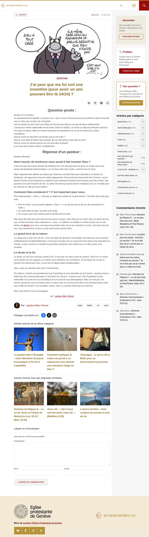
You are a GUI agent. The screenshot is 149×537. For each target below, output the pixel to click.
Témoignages (125, 133)
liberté (26, 225)
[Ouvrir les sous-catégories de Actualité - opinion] (143, 169)
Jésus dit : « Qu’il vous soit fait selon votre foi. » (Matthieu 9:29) (61, 413)
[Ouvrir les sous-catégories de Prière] (143, 146)
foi (98, 305)
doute (80, 305)
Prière (122, 145)
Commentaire (19, 441)
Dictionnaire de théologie (131, 163)
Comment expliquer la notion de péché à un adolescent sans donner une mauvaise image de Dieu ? (60, 361)
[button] (134, 6)
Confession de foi (127, 187)
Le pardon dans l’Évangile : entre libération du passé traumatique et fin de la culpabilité (29, 360)
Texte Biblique (126, 128)
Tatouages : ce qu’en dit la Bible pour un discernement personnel (95, 358)
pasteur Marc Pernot (64, 296)
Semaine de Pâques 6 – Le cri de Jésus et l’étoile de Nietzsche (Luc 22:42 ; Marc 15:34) (29, 414)
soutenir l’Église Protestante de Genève (42, 523)
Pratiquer (123, 181)
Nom (16, 469)
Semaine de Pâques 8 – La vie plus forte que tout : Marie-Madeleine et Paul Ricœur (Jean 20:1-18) (132, 220)
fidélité (89, 305)
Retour (21, 15)
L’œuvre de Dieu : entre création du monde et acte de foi (95, 413)
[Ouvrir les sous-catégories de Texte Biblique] (143, 128)
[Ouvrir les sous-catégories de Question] (143, 122)
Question (95, 15)
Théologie (124, 151)
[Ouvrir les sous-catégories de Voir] (143, 140)
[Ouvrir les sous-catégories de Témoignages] (143, 134)
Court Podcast (125, 193)
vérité (106, 305)
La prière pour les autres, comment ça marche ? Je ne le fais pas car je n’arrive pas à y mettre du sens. (132, 240)
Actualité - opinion (128, 169)
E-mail (67, 469)
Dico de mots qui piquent (131, 157)
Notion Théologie (127, 175)
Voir (121, 139)
